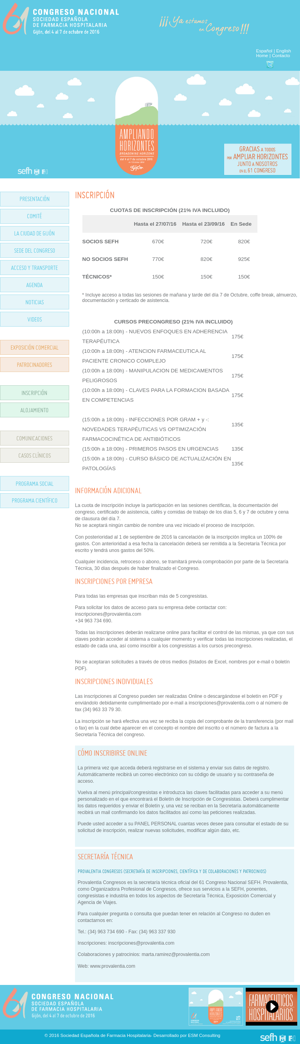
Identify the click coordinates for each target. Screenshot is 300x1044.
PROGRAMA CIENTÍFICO (34, 500)
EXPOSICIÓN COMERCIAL (35, 347)
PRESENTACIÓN (35, 199)
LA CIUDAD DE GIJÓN (34, 233)
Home (262, 55)
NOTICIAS (34, 302)
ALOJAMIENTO (34, 410)
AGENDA (34, 285)
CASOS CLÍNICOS (34, 455)
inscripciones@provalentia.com (141, 943)
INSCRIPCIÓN (34, 393)
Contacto (281, 55)
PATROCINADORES (34, 364)
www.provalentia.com (113, 966)
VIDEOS (34, 319)
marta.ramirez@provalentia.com (176, 954)
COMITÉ (34, 216)
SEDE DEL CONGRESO (34, 250)
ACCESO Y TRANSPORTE (34, 267)
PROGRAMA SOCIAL (35, 483)
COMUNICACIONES (34, 438)
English (283, 51)
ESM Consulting (204, 1035)
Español (264, 51)
